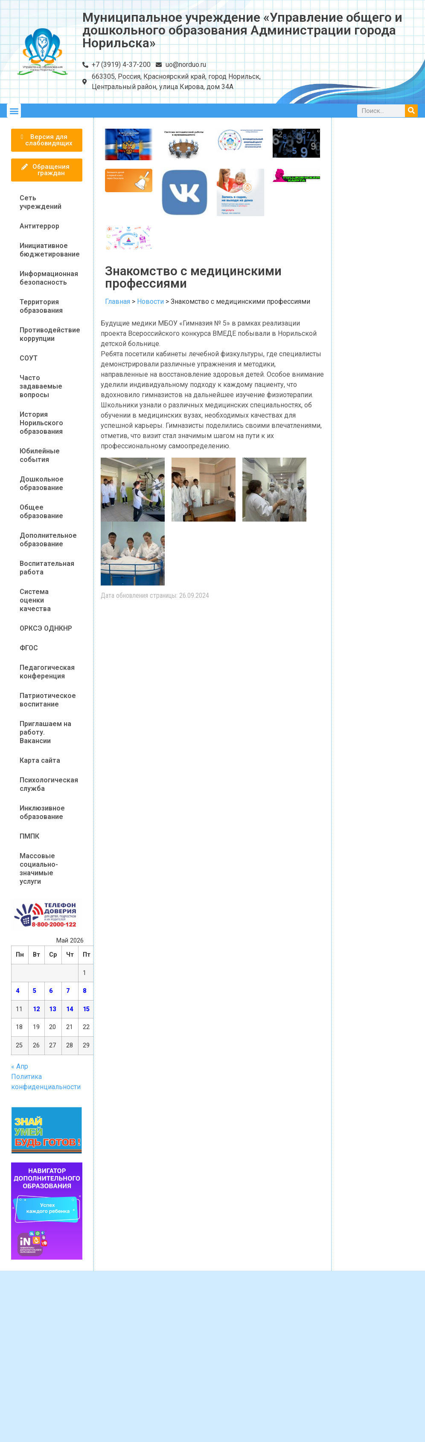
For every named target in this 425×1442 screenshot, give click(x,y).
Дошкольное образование (42, 483)
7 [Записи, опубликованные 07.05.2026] (68, 991)
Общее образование (41, 511)
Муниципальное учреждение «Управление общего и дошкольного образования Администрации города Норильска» (242, 30)
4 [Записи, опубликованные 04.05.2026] (17, 991)
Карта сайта (40, 760)
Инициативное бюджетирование (50, 250)
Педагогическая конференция (47, 671)
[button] (14, 111)
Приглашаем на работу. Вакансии (45, 732)
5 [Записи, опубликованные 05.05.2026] (34, 991)
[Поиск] (411, 110)
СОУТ (29, 358)
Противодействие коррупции (50, 334)
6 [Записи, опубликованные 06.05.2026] (50, 991)
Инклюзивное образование (42, 812)
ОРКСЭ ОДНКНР (46, 628)
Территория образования (41, 306)
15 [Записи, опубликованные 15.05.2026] (86, 1009)
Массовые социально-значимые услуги (39, 868)
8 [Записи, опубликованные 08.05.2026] (84, 991)
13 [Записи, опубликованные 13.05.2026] (52, 1009)
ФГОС (29, 648)
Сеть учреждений (40, 202)
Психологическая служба (49, 784)
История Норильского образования (41, 422)
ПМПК (29, 836)
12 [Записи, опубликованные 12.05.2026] (36, 1009)
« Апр (19, 1066)
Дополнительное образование (48, 539)
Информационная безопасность (49, 278)
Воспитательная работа (47, 567)
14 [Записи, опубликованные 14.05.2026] (69, 1009)
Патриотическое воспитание (48, 700)
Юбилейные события (40, 455)
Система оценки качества (35, 600)
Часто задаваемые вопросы (41, 386)
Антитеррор (39, 226)
